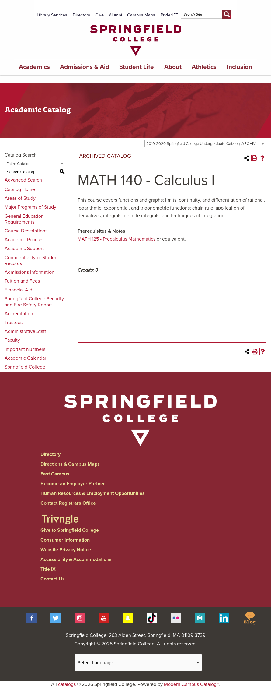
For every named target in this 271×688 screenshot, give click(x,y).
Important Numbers (25, 349)
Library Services (52, 15)
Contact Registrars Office (68, 503)
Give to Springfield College (69, 530)
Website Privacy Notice (65, 550)
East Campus (54, 474)
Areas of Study (20, 198)
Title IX (48, 569)
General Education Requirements (24, 219)
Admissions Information (29, 272)
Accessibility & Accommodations (76, 559)
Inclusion (239, 67)
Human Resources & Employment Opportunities (92, 493)
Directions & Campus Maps (70, 464)
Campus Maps (141, 15)
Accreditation (19, 314)
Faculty (12, 340)
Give (99, 15)
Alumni (115, 15)
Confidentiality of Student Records (32, 260)
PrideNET (169, 15)
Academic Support (24, 248)
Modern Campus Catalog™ (191, 684)
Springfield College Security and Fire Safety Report (34, 302)
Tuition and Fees (22, 281)
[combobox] (205, 143)
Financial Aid (18, 290)
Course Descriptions (26, 231)
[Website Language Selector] (138, 662)
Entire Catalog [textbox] (18, 163)
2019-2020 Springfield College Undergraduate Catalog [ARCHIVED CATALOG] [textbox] (206, 143)
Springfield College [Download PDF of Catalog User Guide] (25, 367)
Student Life (136, 67)
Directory (81, 15)
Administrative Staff (25, 331)
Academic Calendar (25, 358)
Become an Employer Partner (72, 484)
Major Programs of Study (30, 207)
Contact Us (52, 579)
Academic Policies (24, 240)
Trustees (14, 322)
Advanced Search (23, 180)
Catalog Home (20, 189)
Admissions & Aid (84, 67)
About (173, 67)
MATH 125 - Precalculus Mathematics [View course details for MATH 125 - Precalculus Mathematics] (116, 239)
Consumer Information (65, 540)
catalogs (67, 684)
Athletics (204, 67)
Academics (34, 67)
